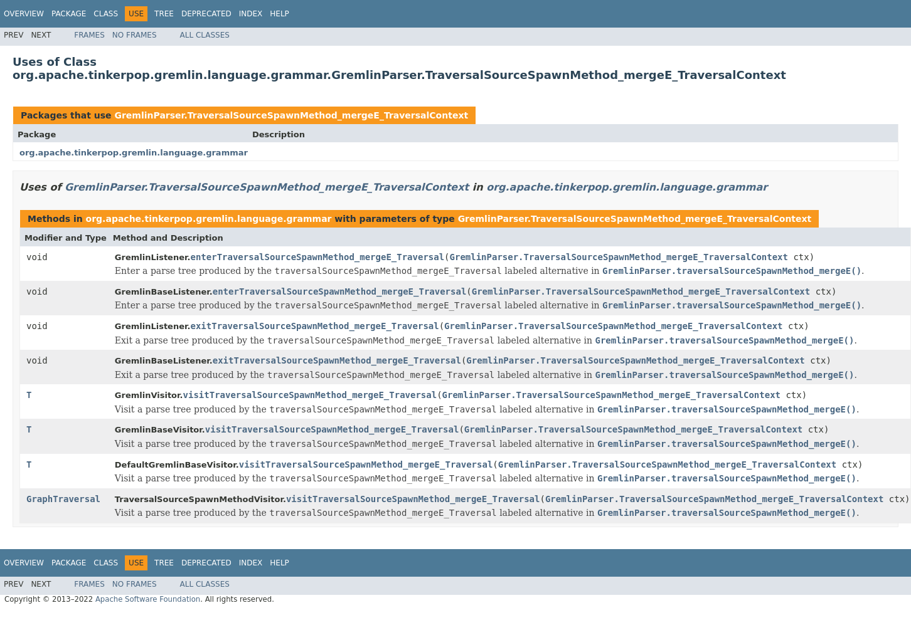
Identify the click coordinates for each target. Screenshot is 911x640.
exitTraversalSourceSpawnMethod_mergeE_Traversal (315, 326)
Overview (24, 13)
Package (68, 13)
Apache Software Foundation (147, 599)
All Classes (205, 35)
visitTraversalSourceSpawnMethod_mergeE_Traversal (310, 395)
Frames (89, 35)
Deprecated (206, 13)
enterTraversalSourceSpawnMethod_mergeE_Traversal (318, 257)
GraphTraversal (63, 499)
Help (279, 13)
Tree (164, 13)
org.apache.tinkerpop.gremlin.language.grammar (133, 152)
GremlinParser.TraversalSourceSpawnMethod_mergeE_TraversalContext (291, 115)
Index (251, 13)
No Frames (134, 35)
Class (105, 13)
